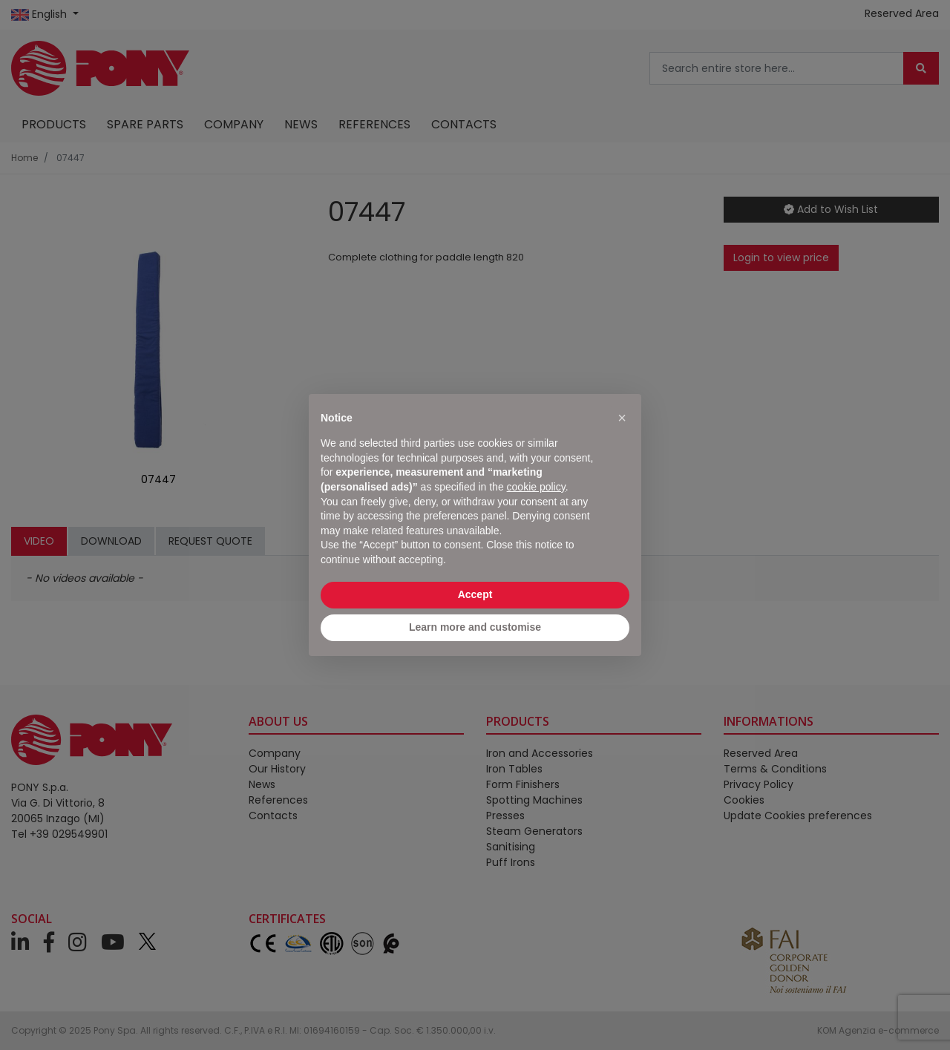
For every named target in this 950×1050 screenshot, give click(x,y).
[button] (622, 418)
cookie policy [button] (536, 487)
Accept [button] (475, 594)
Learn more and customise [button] (475, 627)
